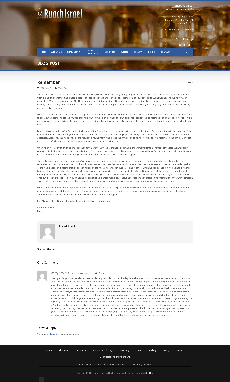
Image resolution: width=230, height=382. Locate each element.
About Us (56, 52)
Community (73, 52)
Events (124, 52)
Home (43, 52)
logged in (54, 333)
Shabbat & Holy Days (92, 52)
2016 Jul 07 (46, 88)
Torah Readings (184, 39)
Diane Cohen (63, 88)
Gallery (138, 52)
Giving (151, 52)
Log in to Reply (97, 273)
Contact (165, 52)
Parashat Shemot (184, 19)
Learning (110, 52)
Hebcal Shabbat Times (183, 30)
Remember (48, 82)
